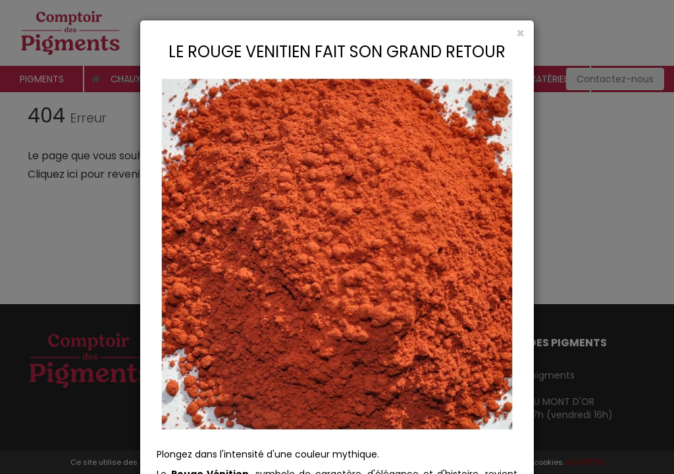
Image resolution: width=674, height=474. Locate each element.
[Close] (337, 33)
